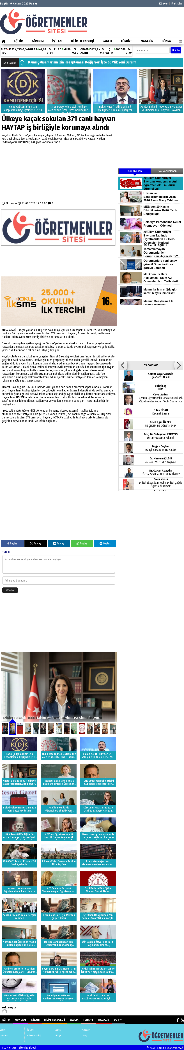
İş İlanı (57, 41)
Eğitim (18, 41)
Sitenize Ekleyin (28, 1047)
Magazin (147, 41)
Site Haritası (8, 1047)
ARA (176, 50)
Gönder (10, 590)
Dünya (166, 41)
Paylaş (12, 543)
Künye (163, 3)
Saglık (107, 41)
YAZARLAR (151, 365)
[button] (22, 61)
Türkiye (126, 41)
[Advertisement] (59, 172)
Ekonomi (11, 203)
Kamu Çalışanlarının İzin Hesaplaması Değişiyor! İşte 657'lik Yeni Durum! (82, 63)
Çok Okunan (135, 171)
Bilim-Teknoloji (82, 41)
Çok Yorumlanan (167, 171)
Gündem (38, 41)
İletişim (176, 3)
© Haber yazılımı (165, 1047)
